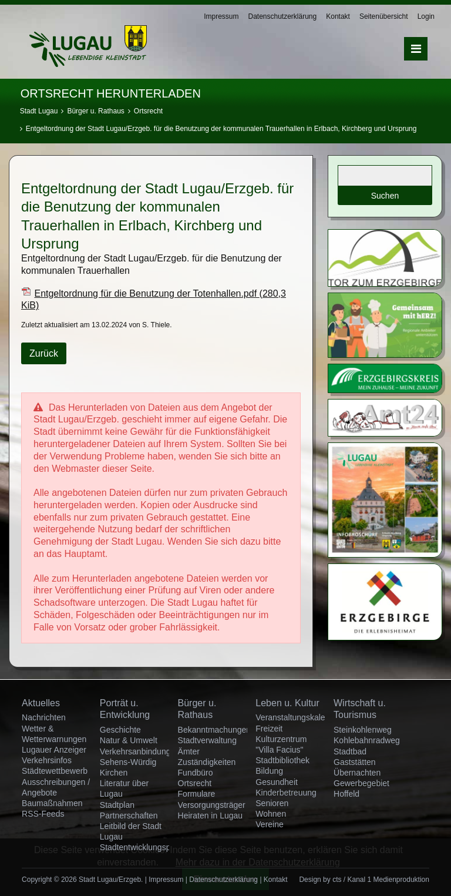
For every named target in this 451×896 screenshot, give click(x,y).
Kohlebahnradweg (367, 740)
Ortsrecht (148, 111)
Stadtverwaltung (207, 740)
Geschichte (120, 729)
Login (426, 16)
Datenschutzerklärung (282, 16)
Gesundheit (276, 782)
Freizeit (268, 728)
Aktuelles (41, 703)
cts (336, 879)
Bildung (269, 771)
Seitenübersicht (383, 16)
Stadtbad (350, 751)
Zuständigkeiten (207, 762)
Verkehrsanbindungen (140, 751)
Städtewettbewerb (54, 771)
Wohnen (270, 813)
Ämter (189, 751)
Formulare (197, 793)
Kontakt (338, 16)
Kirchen (113, 772)
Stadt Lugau (39, 111)
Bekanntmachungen (214, 729)
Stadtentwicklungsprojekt (145, 847)
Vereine (269, 824)
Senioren (271, 803)
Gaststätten (355, 762)
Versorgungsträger (211, 805)
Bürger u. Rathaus (95, 111)
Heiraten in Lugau (210, 815)
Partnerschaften (129, 815)
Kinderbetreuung (286, 792)
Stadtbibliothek (282, 760)
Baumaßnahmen (52, 803)
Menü (416, 49)
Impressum (221, 16)
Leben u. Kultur (287, 703)
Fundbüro (195, 772)
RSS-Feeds (43, 813)
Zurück (43, 353)
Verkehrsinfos (47, 760)
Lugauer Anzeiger (54, 749)
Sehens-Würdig (128, 762)
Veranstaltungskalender (298, 717)
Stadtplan (117, 805)
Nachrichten (44, 717)
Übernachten (357, 772)
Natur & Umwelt (128, 740)
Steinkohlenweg (363, 729)
